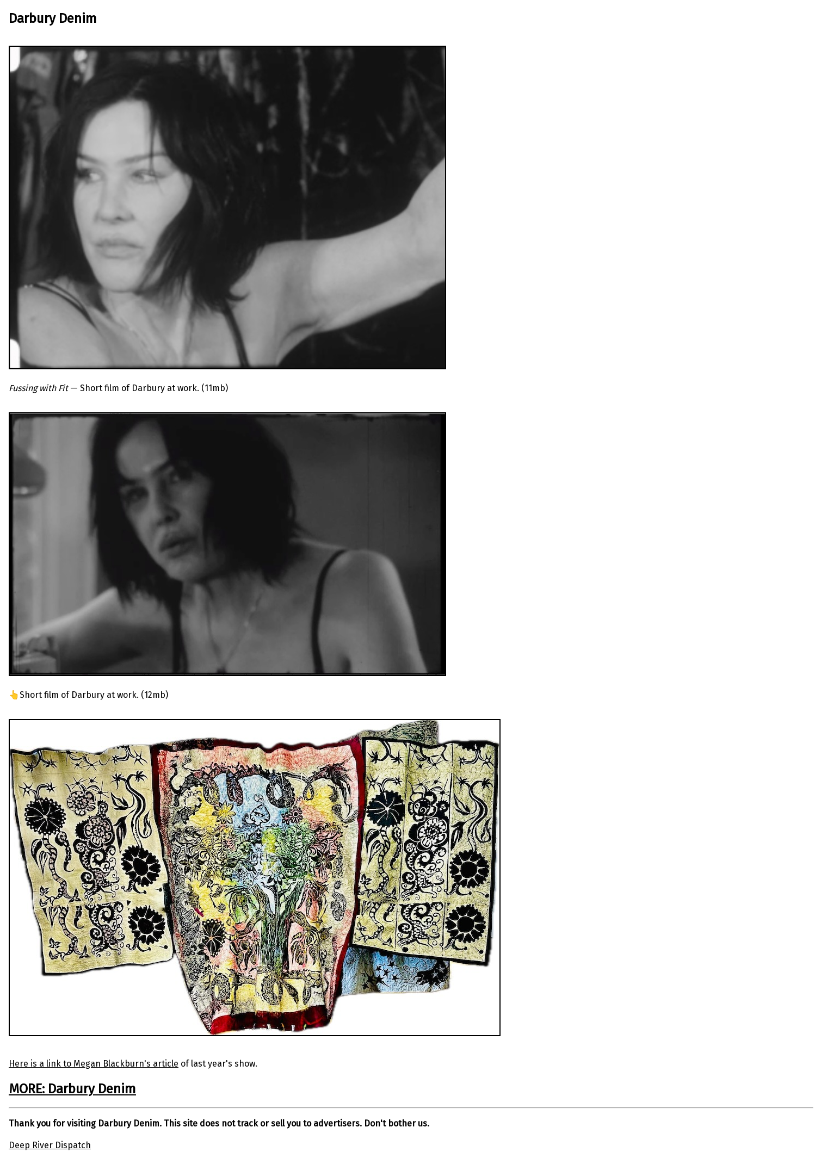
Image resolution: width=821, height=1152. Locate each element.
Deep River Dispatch (50, 1145)
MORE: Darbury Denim (72, 1089)
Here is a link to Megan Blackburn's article (93, 1063)
